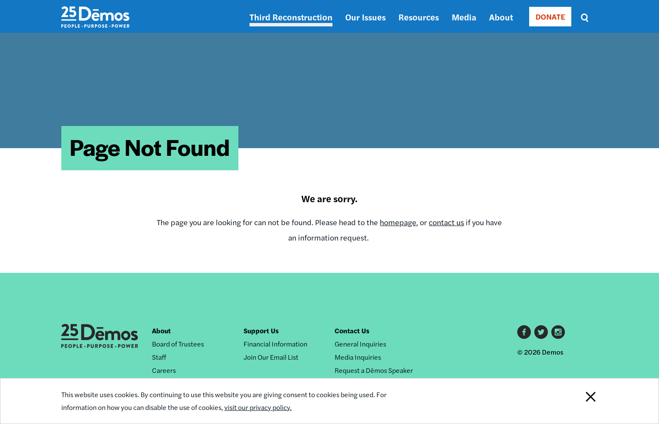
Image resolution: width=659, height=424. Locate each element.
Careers (164, 370)
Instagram (558, 332)
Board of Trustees (178, 344)
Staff (159, 357)
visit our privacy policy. (258, 407)
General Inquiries (360, 344)
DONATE (550, 16)
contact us (446, 222)
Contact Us (352, 330)
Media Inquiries (358, 357)
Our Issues (365, 17)
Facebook (524, 332)
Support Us (261, 330)
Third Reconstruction (290, 17)
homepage (398, 222)
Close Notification (580, 401)
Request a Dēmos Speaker (374, 370)
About (501, 17)
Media (464, 17)
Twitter (541, 332)
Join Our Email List (271, 357)
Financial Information (275, 344)
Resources (418, 17)
